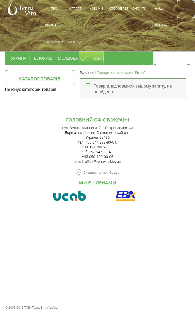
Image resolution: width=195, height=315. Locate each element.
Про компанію (54, 16)
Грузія (92, 58)
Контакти (138, 8)
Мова (186, 9)
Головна (87, 72)
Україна (19, 58)
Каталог (75, 8)
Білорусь (43, 58)
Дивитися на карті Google (97, 171)
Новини (96, 8)
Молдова (68, 58)
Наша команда (159, 16)
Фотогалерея (117, 8)
